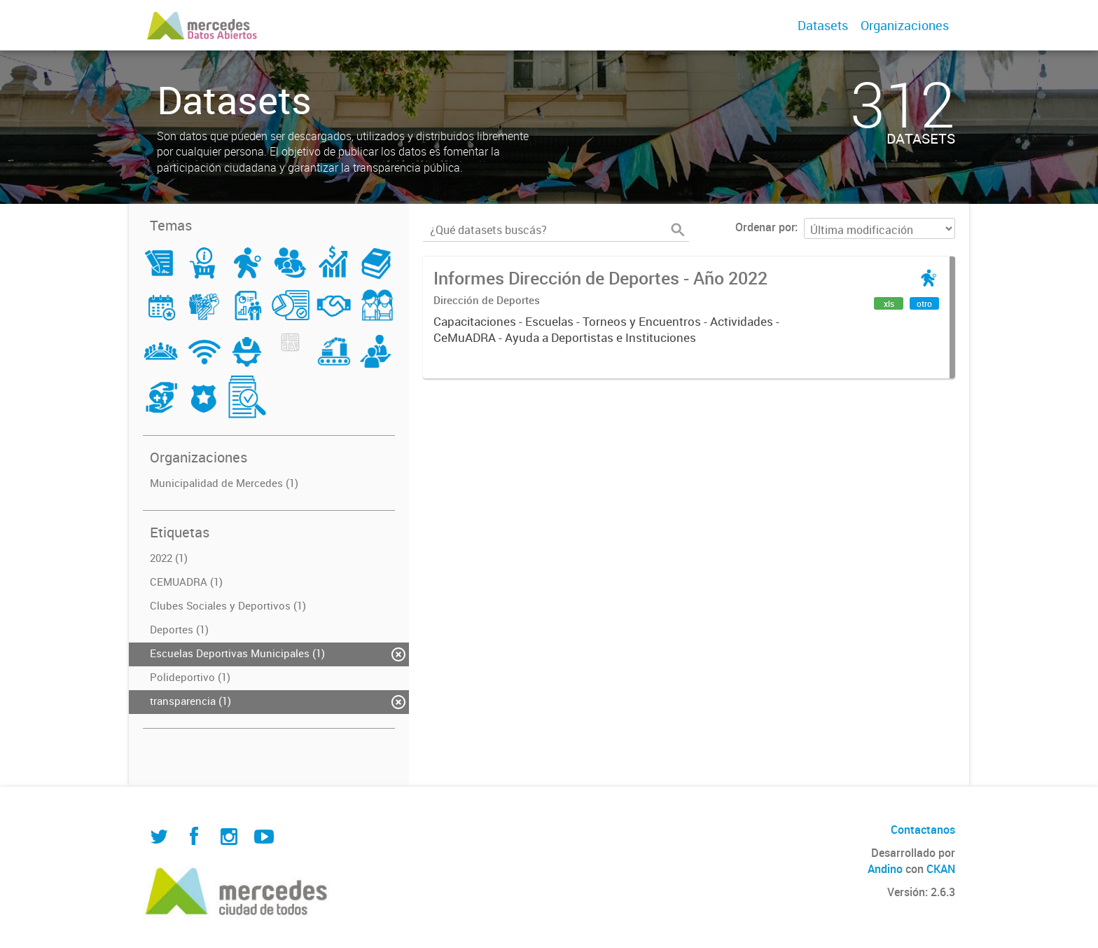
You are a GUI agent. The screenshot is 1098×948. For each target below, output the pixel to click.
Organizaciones (905, 25)
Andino (885, 869)
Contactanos (923, 829)
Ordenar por (765, 227)
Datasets (823, 25)
